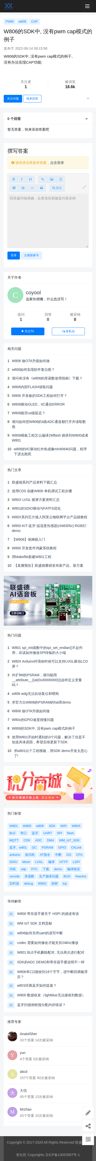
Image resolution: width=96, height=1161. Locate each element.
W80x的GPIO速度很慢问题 (33, 720)
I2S (68, 855)
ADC (38, 840)
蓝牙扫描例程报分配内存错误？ (41, 1005)
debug (28, 883)
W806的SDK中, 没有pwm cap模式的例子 (43, 728)
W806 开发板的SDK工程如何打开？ (39, 396)
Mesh (26, 862)
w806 (22, 21)
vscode (14, 876)
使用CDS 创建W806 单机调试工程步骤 (42, 491)
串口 (23, 833)
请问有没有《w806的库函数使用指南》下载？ (47, 378)
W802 (42, 883)
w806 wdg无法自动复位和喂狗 (35, 694)
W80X (76, 826)
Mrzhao (26, 1109)
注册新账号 (31, 255)
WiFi (63, 826)
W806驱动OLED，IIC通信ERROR (38, 404)
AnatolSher (28, 1034)
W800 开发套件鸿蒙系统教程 (34, 548)
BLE (12, 833)
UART (47, 833)
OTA (79, 855)
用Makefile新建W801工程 (31, 557)
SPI (59, 833)
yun (23, 1053)
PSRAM (47, 847)
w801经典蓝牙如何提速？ (37, 985)
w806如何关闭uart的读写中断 (40, 933)
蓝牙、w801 (18, 847)
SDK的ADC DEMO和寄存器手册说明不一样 (51, 962)
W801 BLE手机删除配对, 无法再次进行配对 (50, 952)
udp (23, 869)
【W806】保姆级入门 (28, 539)
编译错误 (73, 869)
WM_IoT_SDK (69, 840)
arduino (14, 855)
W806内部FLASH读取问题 (32, 387)
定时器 (14, 883)
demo (58, 869)
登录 (14, 255)
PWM (10, 21)
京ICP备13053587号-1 (62, 1155)
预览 (57, 188)
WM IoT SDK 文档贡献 (34, 923)
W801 (13, 826)
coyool (33, 292)
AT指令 (45, 855)
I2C (34, 847)
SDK (52, 826)
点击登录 (57, 163)
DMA (50, 840)
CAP (34, 21)
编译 (51, 862)
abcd (23, 1072)
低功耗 (30, 855)
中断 (58, 855)
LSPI (76, 862)
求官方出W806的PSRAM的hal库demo (41, 702)
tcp (65, 883)
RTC (34, 869)
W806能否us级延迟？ (28, 413)
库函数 (29, 876)
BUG (67, 876)
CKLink (76, 847)
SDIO (13, 862)
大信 (23, 1090)
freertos (80, 876)
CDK (27, 840)
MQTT (14, 840)
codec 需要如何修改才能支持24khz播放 (47, 943)
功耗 (12, 869)
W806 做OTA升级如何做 (31, 361)
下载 (46, 869)
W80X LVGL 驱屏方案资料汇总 (36, 500)
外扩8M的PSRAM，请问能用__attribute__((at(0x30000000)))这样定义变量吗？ (47, 680)
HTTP (63, 862)
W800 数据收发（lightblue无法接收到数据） (51, 995)
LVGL (39, 862)
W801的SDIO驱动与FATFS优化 (36, 508)
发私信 (68, 331)
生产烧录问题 (49, 876)
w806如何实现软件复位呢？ (33, 370)
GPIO (62, 847)
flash (70, 833)
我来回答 (32, 98)
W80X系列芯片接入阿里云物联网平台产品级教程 (49, 517)
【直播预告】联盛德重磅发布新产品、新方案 (48, 565)
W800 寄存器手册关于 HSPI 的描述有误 (48, 914)
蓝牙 (35, 833)
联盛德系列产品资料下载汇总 (34, 482)
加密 (54, 883)
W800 (27, 826)
